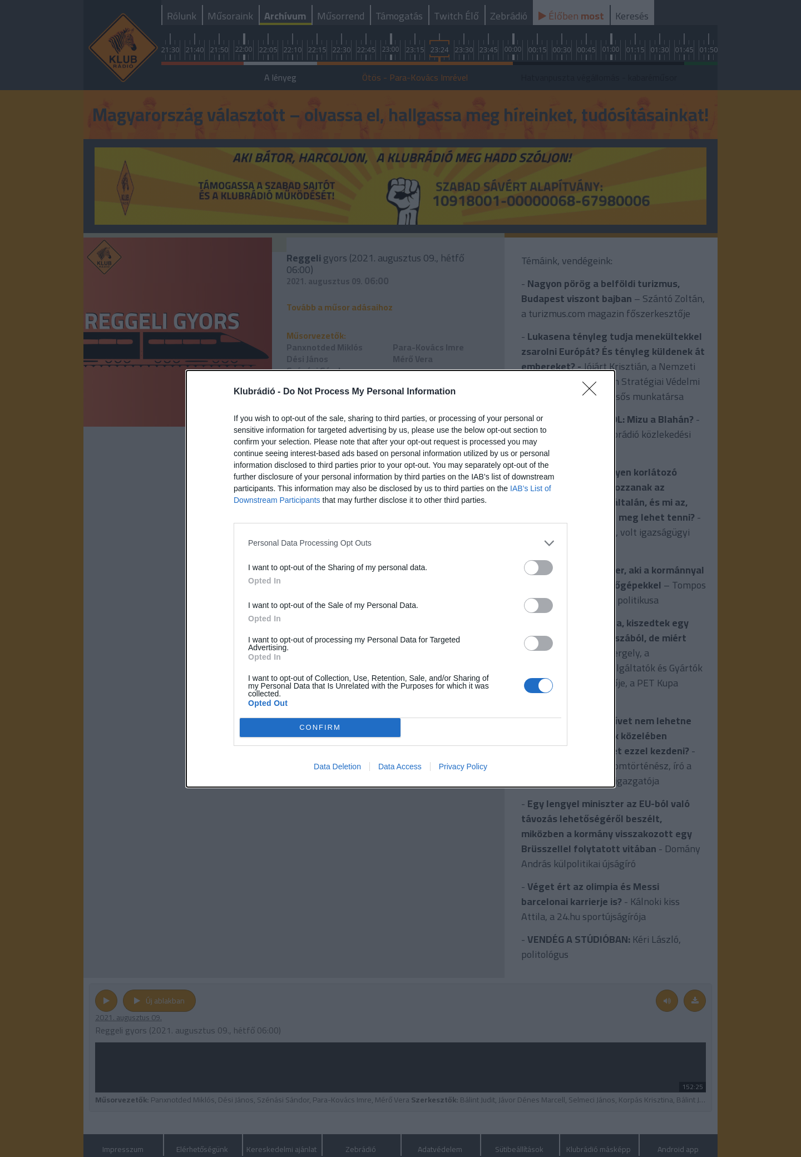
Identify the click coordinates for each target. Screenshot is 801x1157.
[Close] (593, 392)
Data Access (400, 766)
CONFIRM (320, 727)
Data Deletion (337, 766)
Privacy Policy (463, 766)
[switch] (538, 567)
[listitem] (400, 543)
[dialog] (400, 578)
